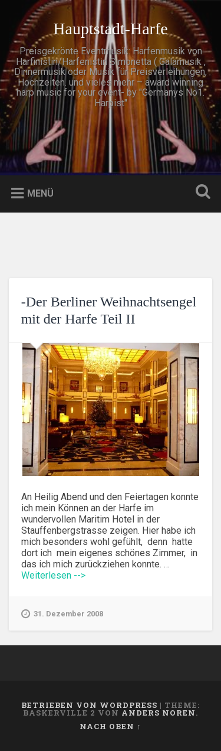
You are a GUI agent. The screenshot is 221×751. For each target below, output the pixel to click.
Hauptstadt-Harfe (110, 28)
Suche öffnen (200, 192)
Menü (40, 193)
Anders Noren (158, 712)
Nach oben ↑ (110, 726)
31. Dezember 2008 (62, 614)
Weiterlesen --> (53, 575)
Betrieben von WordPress (89, 705)
